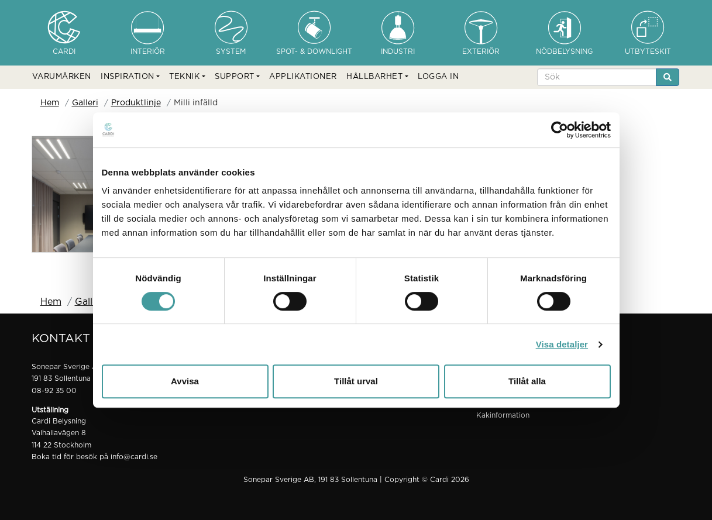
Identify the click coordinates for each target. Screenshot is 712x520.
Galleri (85, 103)
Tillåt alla (527, 381)
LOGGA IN (438, 77)
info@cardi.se (134, 456)
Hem (49, 103)
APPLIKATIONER (303, 77)
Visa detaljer (562, 344)
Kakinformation (502, 415)
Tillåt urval (356, 381)
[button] (130, 77)
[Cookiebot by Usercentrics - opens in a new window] (559, 130)
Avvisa (185, 381)
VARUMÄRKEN (61, 77)
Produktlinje (136, 103)
